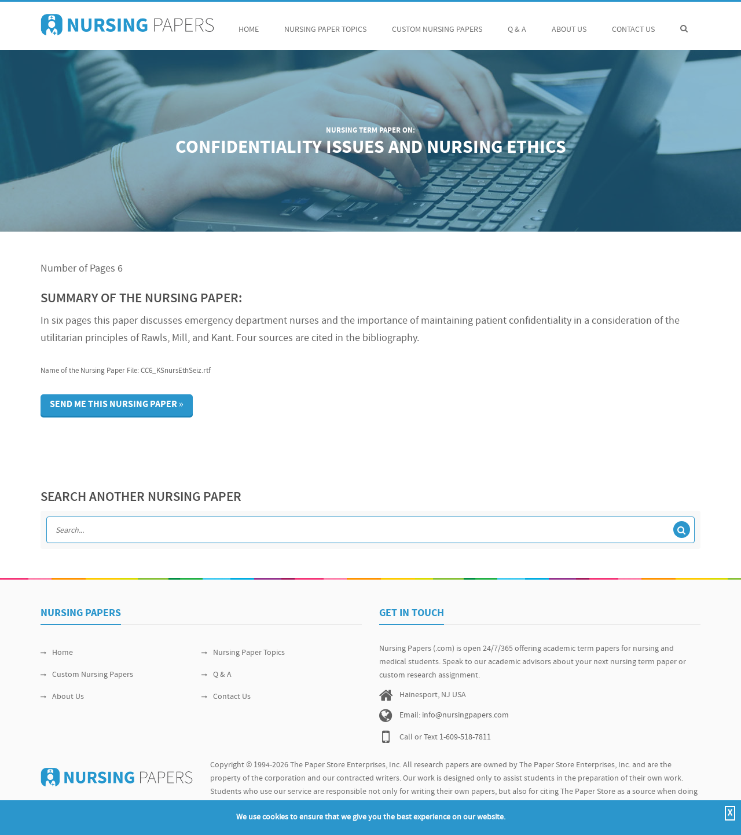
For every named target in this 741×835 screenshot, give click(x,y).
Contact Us (633, 23)
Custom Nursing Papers (437, 23)
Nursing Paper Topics (325, 23)
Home (249, 23)
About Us (569, 23)
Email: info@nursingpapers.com (454, 715)
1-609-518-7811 (465, 737)
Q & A (517, 23)
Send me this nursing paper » (117, 404)
